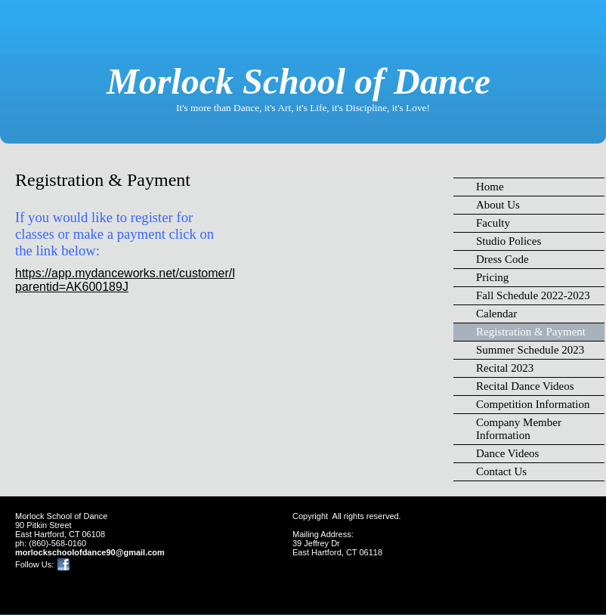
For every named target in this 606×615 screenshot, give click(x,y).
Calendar (496, 314)
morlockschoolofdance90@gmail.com (90, 552)
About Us (498, 205)
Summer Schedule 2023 (530, 350)
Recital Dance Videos (525, 386)
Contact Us (501, 471)
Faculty (493, 223)
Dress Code (502, 259)
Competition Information (532, 404)
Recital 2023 (504, 368)
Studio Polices (508, 241)
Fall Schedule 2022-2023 (533, 295)
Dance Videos (507, 453)
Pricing (492, 277)
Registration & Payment (531, 332)
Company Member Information (518, 428)
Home (490, 187)
